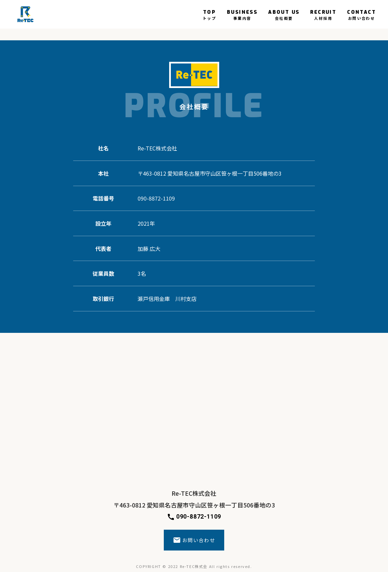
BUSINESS (242, 14)
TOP (209, 14)
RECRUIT (323, 14)
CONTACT (361, 14)
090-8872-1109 (194, 517)
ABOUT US (283, 14)
